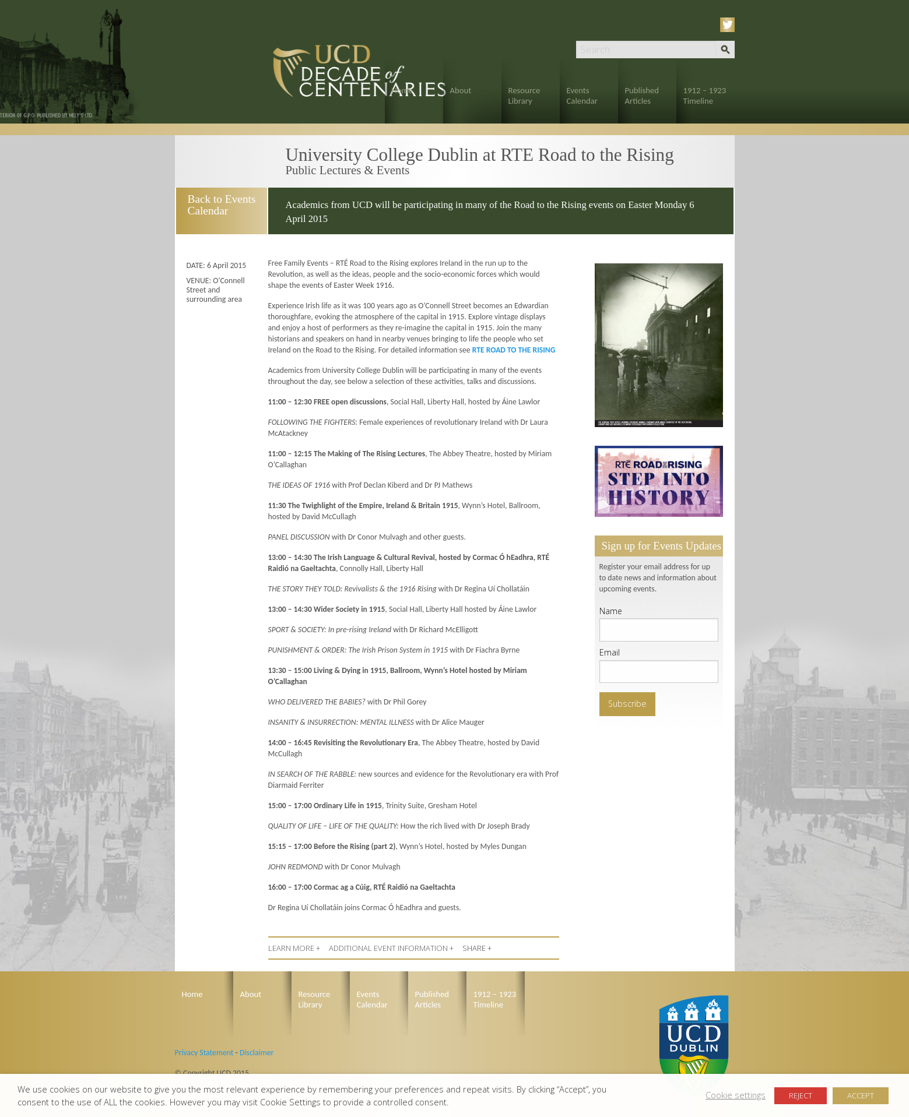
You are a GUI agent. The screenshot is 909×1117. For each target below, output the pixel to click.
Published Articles (642, 95)
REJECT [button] (800, 1095)
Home (402, 90)
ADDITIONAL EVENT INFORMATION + (391, 948)
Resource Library (524, 95)
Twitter (729, 24)
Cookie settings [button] (736, 1095)
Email (609, 652)
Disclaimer (256, 1053)
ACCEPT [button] (860, 1095)
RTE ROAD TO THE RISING (514, 350)
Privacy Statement (204, 1053)
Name (610, 610)
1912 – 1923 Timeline (705, 95)
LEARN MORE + (294, 948)
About (461, 90)
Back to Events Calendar (221, 205)
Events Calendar (582, 95)
